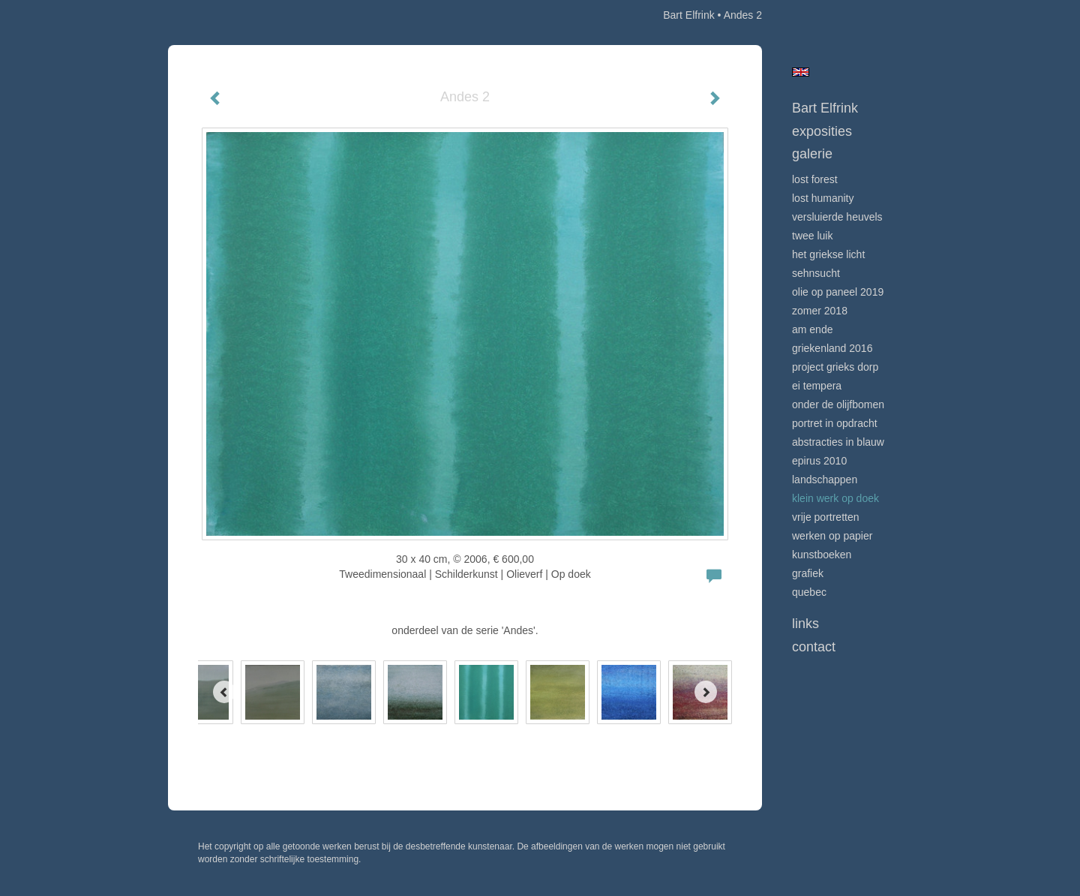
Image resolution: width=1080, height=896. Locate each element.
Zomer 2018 (820, 311)
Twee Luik (812, 236)
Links (805, 623)
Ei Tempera (817, 386)
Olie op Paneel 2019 (838, 292)
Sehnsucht (816, 273)
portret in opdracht (835, 423)
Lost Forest (815, 179)
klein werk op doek (835, 498)
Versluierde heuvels (837, 217)
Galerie (812, 153)
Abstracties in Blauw (838, 442)
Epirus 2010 (819, 461)
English (800, 72)
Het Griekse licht (828, 254)
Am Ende (812, 329)
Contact (814, 646)
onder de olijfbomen (838, 404)
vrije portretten (825, 517)
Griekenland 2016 (832, 348)
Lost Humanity (823, 198)
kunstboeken (821, 555)
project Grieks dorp (835, 367)
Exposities (822, 131)
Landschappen (824, 480)
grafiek (808, 573)
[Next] (705, 692)
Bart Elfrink (688, 15)
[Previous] (224, 692)
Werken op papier (832, 536)
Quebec (809, 592)
